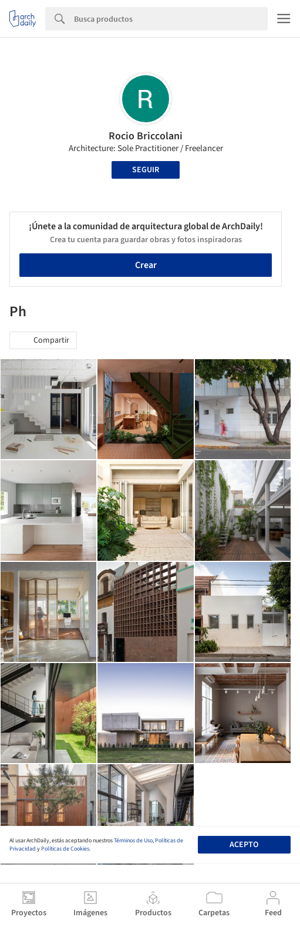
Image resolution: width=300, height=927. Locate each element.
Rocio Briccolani (146, 136)
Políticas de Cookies (65, 849)
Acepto (244, 845)
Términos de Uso (133, 840)
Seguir (145, 170)
